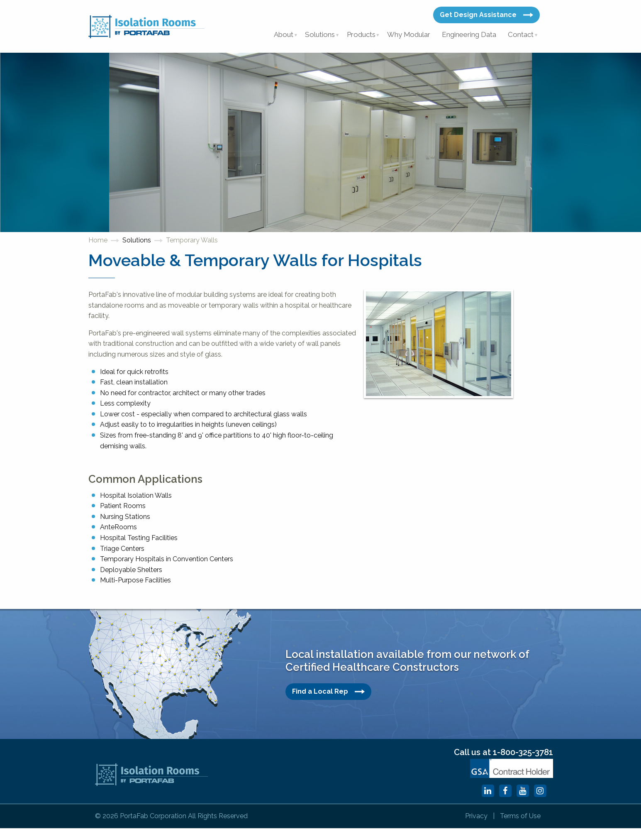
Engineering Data (469, 35)
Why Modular (408, 35)
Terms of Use (519, 817)
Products (361, 35)
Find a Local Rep (328, 692)
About (282, 35)
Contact (520, 35)
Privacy (473, 817)
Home (97, 241)
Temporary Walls (192, 241)
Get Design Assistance (486, 15)
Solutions (319, 35)
